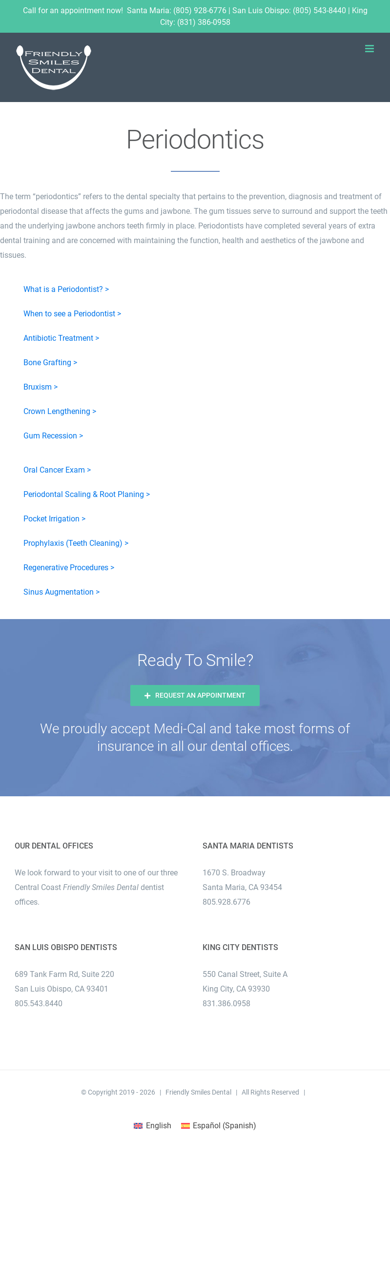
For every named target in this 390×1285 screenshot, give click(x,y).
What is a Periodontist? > (66, 289)
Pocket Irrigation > (54, 518)
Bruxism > (40, 387)
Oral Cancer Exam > (57, 470)
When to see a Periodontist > (72, 313)
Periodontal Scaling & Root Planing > (86, 494)
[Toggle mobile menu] (370, 48)
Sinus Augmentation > (61, 592)
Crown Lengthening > (59, 411)
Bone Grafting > (50, 362)
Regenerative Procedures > (68, 567)
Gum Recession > (53, 435)
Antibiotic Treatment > (61, 338)
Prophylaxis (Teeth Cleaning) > (75, 543)
